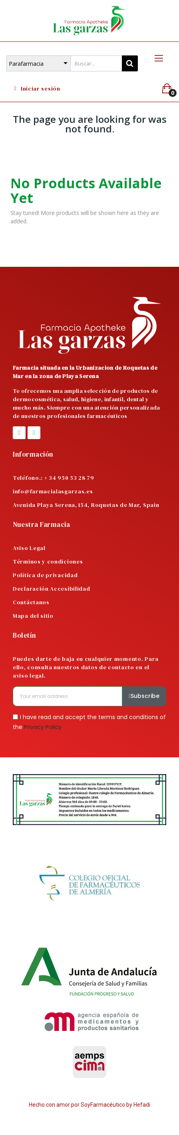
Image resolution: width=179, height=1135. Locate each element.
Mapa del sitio (33, 616)
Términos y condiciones (48, 562)
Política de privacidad (45, 575)
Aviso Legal (29, 548)
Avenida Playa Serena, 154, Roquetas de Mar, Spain (86, 505)
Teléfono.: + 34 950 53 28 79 (53, 478)
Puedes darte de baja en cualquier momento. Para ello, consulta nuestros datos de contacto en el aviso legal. (86, 667)
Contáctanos (31, 602)
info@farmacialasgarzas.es (53, 491)
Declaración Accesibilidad (51, 589)
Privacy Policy (43, 727)
